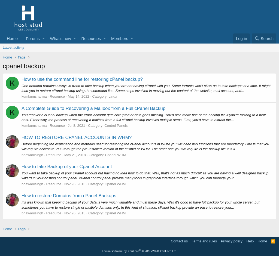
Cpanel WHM (115, 155)
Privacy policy (231, 241)
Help (250, 241)
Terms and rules (204, 241)
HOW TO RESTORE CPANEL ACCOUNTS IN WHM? (77, 137)
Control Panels (116, 126)
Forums (33, 38)
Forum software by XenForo (139, 251)
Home (12, 38)
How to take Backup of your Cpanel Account (67, 166)
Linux (112, 96)
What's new (60, 38)
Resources (91, 38)
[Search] (264, 38)
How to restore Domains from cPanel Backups (69, 195)
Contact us (179, 241)
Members (119, 38)
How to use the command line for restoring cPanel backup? (82, 79)
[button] (43, 38)
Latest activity (13, 47)
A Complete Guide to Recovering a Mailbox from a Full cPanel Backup (93, 108)
